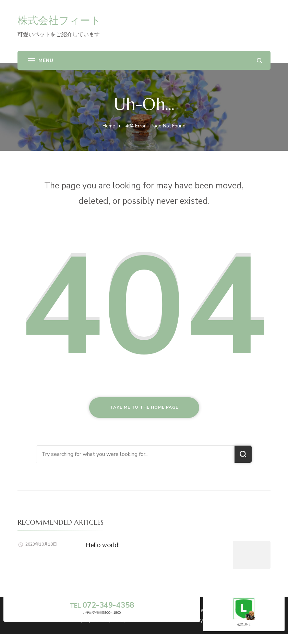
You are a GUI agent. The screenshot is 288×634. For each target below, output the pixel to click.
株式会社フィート (59, 20)
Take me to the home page (144, 407)
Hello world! (103, 545)
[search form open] (259, 60)
